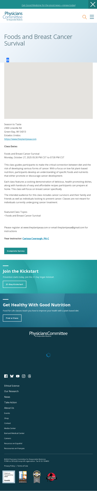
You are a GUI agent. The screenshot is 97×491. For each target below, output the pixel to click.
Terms (22, 466)
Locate (7, 60)
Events (7, 413)
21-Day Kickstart (14, 284)
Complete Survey (15, 251)
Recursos (13, 443)
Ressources (14, 448)
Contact (7, 423)
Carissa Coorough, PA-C (35, 238)
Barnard (14, 433)
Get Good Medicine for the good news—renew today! (48, 5)
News (7, 396)
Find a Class (12, 318)
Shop (6, 418)
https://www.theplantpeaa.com (20, 139)
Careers (7, 438)
